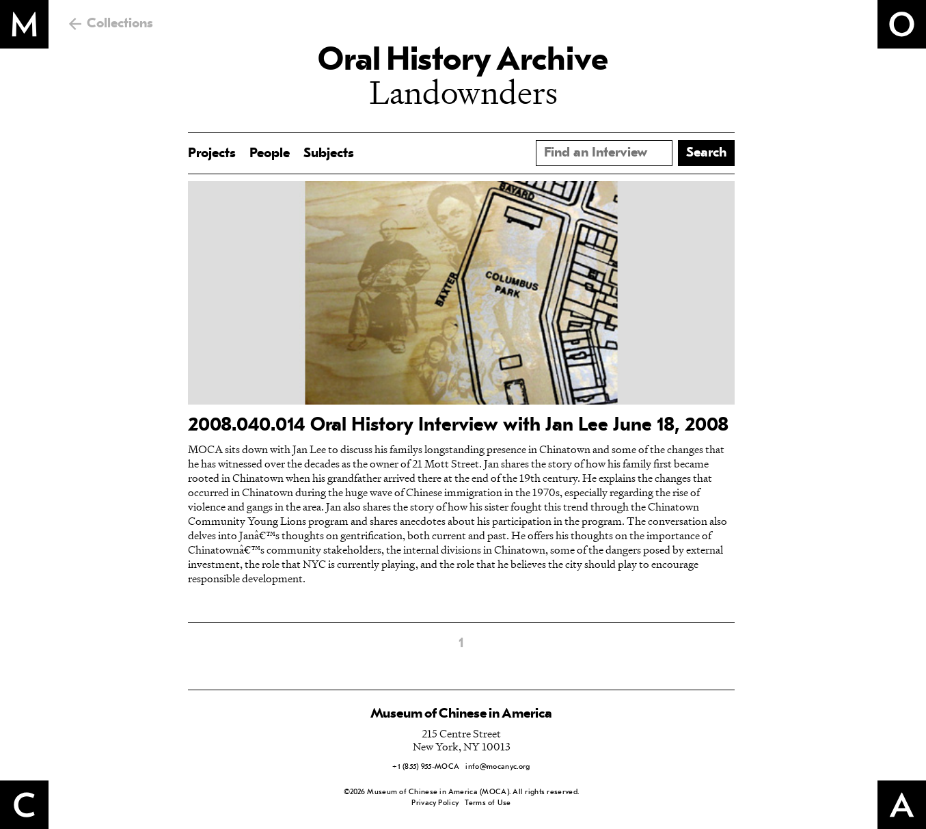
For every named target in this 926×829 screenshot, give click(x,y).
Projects (212, 154)
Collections (120, 24)
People (269, 154)
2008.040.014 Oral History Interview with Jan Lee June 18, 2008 (458, 425)
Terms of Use (487, 803)
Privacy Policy (435, 803)
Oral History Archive (463, 61)
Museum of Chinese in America (461, 714)
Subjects (328, 154)
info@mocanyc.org (497, 767)
